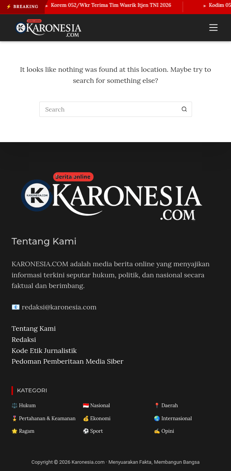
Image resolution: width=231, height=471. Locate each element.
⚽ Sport (93, 431)
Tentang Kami (33, 328)
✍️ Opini (164, 431)
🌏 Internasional (173, 418)
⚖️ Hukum (23, 405)
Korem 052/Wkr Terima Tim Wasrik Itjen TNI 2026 (114, 5)
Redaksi (23, 339)
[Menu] (213, 27)
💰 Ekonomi (97, 418)
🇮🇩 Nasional (96, 405)
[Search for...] (108, 109)
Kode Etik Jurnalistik (44, 350)
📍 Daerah (166, 405)
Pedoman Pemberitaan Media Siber (67, 361)
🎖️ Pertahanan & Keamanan (43, 418)
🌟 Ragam (22, 431)
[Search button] (184, 109)
